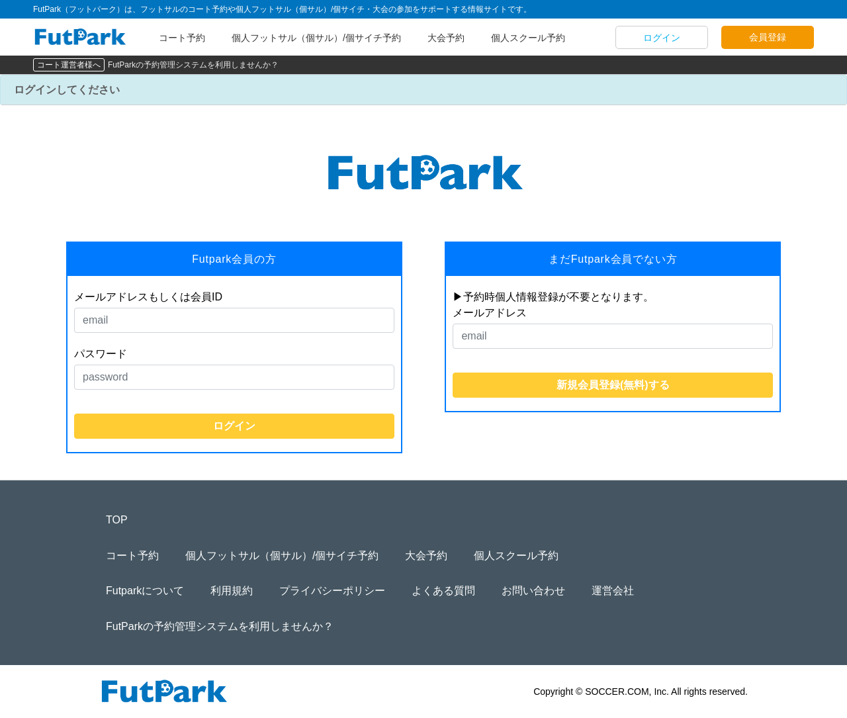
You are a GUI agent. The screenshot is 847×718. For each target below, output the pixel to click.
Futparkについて (145, 590)
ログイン (661, 37)
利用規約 (231, 590)
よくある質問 (443, 590)
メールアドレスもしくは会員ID (148, 296)
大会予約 (446, 37)
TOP (117, 519)
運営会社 (613, 590)
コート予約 (182, 37)
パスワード (100, 353)
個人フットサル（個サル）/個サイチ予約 (316, 37)
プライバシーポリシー (332, 590)
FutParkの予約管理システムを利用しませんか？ (193, 64)
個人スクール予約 (528, 37)
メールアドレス (490, 312)
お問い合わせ (533, 590)
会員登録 (767, 37)
